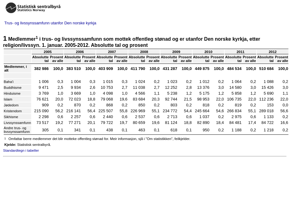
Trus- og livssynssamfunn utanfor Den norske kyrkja (50, 23)
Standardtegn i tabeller (21, 150)
